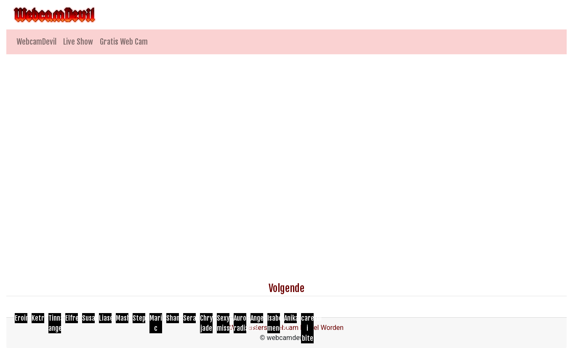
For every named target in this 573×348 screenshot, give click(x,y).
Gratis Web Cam (124, 41)
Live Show (78, 41)
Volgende (286, 288)
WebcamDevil (36, 41)
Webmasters (248, 328)
